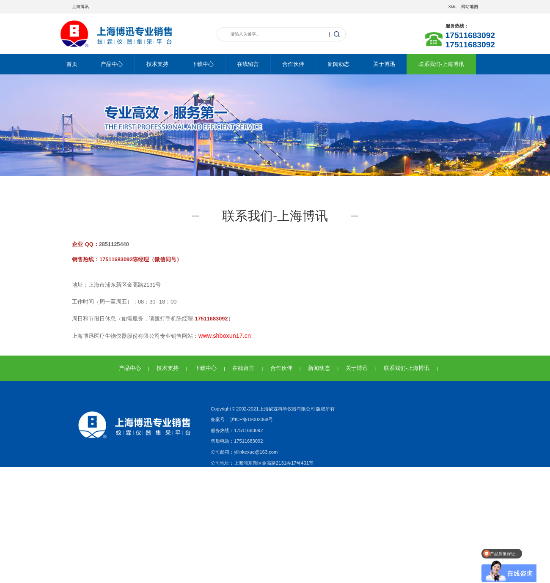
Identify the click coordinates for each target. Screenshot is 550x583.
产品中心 (112, 64)
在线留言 (248, 64)
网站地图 (469, 6)
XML (452, 6)
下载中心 (203, 64)
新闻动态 (338, 64)
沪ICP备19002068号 (251, 419)
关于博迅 (384, 64)
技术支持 (157, 64)
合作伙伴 (293, 64)
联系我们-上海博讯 (441, 64)
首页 (71, 64)
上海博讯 (80, 6)
